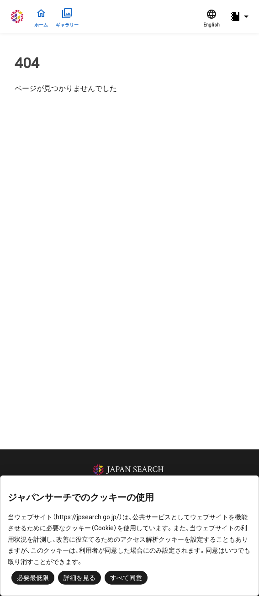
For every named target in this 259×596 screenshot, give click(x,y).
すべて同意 (126, 577)
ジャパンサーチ (18, 16)
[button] (241, 16)
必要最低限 (33, 577)
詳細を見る (79, 577)
